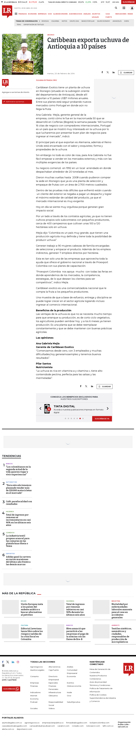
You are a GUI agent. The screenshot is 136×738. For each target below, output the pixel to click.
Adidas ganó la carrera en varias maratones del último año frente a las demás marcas (18, 560)
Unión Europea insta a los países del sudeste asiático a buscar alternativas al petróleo (32, 609)
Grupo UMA (74, 21)
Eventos (70, 682)
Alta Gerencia (54, 666)
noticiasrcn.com (93, 726)
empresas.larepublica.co (52, 722)
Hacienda (10, 511)
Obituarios (53, 695)
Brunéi (23, 601)
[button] (39, 409)
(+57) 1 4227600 (9, 680)
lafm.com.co (108, 726)
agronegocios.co (32, 722)
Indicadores (35, 692)
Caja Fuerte (54, 670)
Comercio (10, 532)
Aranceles (117, 21)
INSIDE (130, 14)
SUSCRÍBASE (129, 2)
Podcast (33, 702)
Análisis (70, 666)
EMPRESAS (42, 14)
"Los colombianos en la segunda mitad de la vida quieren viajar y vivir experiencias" (18, 470)
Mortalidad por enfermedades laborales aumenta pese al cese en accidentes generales (122, 611)
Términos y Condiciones (100, 685)
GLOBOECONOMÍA (60, 14)
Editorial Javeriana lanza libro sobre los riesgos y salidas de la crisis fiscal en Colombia (32, 633)
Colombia (55, 21)
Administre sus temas (13, 102)
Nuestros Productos (98, 675)
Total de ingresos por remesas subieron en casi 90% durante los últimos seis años (75, 609)
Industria (116, 601)
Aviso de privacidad (98, 682)
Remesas (45, 21)
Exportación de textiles (34, 24)
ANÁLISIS (87, 14)
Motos (64, 21)
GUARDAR (126, 72)
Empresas (34, 682)
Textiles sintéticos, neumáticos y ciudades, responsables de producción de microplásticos (122, 635)
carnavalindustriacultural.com (42, 726)
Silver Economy (103, 21)
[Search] (116, 8)
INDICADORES (120, 14)
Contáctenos (95, 678)
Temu (19, 24)
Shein (126, 21)
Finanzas (34, 686)
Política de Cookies (98, 694)
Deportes (10, 553)
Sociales (34, 708)
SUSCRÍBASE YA (102, 418)
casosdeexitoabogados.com (14, 726)
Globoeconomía (74, 686)
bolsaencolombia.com (99, 722)
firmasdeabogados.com (76, 722)
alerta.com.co (8, 729)
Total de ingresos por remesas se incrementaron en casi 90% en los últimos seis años (18, 519)
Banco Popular (88, 21)
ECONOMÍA (32, 14)
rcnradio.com (78, 726)
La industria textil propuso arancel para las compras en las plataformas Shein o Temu (17, 540)
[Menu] (16, 13)
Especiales (53, 682)
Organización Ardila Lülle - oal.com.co (124, 724)
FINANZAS (22, 14)
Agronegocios (36, 666)
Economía (71, 676)
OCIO (50, 14)
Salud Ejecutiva (73, 702)
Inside (69, 692)
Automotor (11, 482)
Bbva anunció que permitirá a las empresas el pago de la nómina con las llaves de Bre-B (77, 633)
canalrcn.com (63, 726)
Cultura (24, 625)
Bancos (9, 463)
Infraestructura (55, 692)
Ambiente (116, 625)
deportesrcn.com (24, 729)
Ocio (69, 695)
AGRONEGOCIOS (75, 14)
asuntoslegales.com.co (12, 722)
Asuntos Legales (37, 670)
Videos (52, 708)
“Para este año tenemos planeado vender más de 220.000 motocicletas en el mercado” (19, 489)
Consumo (34, 676)
